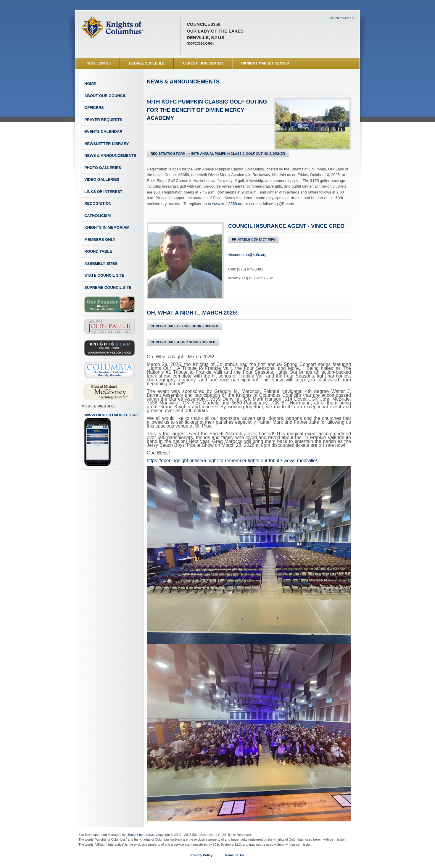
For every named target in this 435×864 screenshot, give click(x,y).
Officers (94, 107)
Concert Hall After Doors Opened (183, 342)
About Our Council (105, 96)
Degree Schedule (147, 63)
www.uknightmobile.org (111, 440)
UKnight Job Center (203, 63)
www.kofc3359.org (228, 204)
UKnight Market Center (265, 63)
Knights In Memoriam (106, 227)
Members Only (99, 239)
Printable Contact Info (254, 239)
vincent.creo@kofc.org (247, 254)
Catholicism (97, 215)
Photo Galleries (102, 167)
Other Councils (342, 18)
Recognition (98, 203)
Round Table (98, 251)
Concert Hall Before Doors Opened (184, 326)
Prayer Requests (103, 119)
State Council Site (104, 275)
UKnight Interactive (140, 834)
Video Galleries (101, 179)
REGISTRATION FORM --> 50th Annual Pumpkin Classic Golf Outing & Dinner (218, 153)
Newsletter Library (106, 143)
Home (90, 83)
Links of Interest (103, 191)
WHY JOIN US (99, 63)
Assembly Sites (100, 263)
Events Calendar (103, 131)
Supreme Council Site (107, 287)
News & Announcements (110, 155)
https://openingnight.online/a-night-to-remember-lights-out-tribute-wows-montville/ (232, 460)
